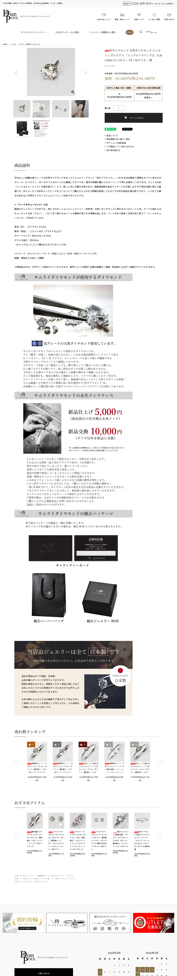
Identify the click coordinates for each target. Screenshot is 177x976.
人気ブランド (27, 881)
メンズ (13, 44)
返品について (112, 135)
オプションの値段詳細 (116, 143)
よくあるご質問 (154, 16)
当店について (139, 16)
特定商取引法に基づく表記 (118, 139)
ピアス (70, 875)
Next (85, 72)
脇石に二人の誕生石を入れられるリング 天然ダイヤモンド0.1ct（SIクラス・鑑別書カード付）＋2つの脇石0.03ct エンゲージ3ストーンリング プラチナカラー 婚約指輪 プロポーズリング (89, 768)
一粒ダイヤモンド (61, 878)
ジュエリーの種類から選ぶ (102, 32)
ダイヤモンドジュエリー (33, 32)
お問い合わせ (169, 16)
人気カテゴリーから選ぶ (67, 32)
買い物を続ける (113, 150)
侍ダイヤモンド (42, 881)
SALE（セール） (28, 875)
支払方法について (104, 16)
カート (151, 32)
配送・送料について (122, 16)
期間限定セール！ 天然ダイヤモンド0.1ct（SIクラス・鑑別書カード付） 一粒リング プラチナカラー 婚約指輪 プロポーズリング (63, 768)
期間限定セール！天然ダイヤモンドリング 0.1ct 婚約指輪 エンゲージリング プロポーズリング (114, 767)
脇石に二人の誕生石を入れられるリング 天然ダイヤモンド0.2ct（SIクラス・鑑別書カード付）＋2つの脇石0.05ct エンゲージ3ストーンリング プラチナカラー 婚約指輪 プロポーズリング (140, 768)
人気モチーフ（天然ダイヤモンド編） (36, 878)
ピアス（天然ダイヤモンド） (30, 44)
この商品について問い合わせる (120, 146)
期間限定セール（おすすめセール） (51, 875)
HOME (5, 44)
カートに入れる (133, 117)
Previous (16, 72)
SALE (129, 32)
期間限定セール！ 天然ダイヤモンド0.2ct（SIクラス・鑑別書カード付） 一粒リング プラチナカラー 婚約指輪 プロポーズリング (37, 768)
